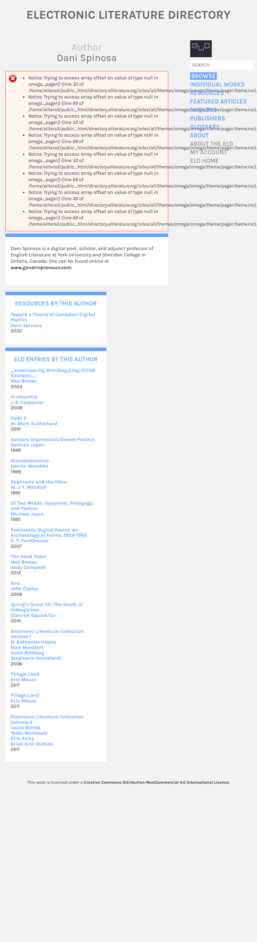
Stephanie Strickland (36, 658)
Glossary (205, 127)
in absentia (24, 397)
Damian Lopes (27, 445)
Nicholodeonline (30, 461)
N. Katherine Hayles (34, 642)
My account (208, 152)
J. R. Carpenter (27, 402)
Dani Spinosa (26, 325)
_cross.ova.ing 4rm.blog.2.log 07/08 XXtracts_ (53, 373)
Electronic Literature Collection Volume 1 (47, 634)
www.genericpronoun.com (41, 268)
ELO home (204, 161)
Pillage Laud (25, 674)
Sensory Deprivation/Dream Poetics (52, 440)
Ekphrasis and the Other (39, 482)
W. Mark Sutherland (34, 424)
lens (16, 583)
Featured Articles (218, 101)
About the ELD (211, 144)
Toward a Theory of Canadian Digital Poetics (53, 317)
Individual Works (217, 84)
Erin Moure (23, 680)
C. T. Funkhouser (30, 541)
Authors (203, 110)
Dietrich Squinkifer (33, 615)
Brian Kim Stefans (32, 744)
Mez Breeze (24, 381)
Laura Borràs (26, 727)
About (199, 135)
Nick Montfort (27, 648)
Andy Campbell (28, 567)
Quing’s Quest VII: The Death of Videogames (47, 607)
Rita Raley (22, 738)
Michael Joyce (27, 514)
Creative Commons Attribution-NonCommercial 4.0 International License (156, 782)
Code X (19, 418)
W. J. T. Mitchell (28, 487)
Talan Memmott (29, 733)
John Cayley (24, 589)
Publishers (207, 118)
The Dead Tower (29, 556)
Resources (207, 93)
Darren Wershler (29, 466)
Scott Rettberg (28, 653)
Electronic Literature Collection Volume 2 (47, 719)
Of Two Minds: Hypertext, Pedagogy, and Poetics (52, 505)
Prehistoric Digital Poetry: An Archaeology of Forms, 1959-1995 (49, 532)
